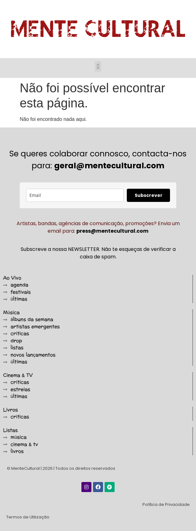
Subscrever (148, 195)
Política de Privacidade (166, 504)
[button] (98, 66)
